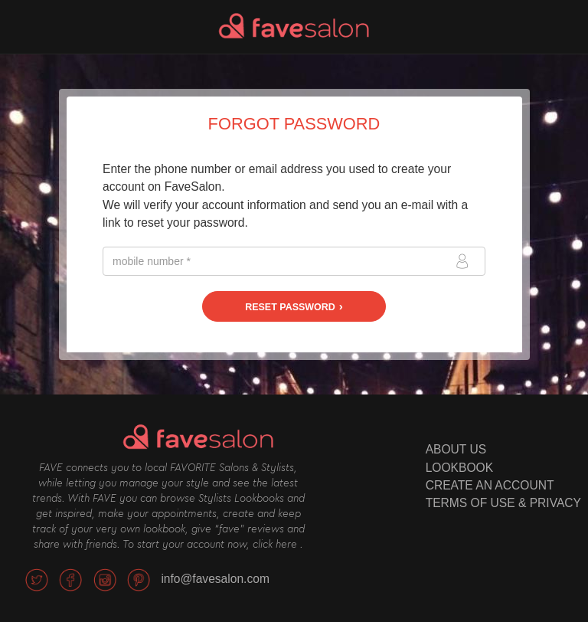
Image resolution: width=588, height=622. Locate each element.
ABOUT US (456, 449)
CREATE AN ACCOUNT (490, 485)
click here (275, 544)
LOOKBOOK (459, 467)
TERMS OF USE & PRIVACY (503, 502)
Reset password (290, 307)
